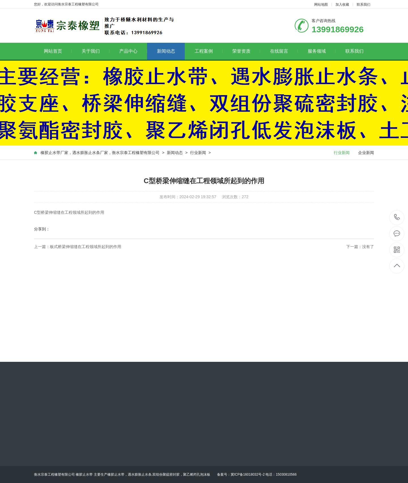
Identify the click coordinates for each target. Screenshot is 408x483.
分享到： (42, 229)
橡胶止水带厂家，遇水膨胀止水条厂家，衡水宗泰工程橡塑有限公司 (100, 152)
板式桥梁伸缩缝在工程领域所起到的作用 (85, 246)
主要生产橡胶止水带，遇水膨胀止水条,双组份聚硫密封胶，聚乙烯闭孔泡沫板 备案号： (162, 474)
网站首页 (58, 51)
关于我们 (96, 51)
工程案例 (209, 51)
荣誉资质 (246, 51)
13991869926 (397, 217)
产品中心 (133, 51)
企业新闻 (366, 152)
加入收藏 (342, 5)
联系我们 (363, 5)
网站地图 (321, 5)
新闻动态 (166, 51)
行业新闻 (198, 152)
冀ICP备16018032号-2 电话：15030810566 (264, 474)
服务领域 (322, 51)
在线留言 (284, 51)
